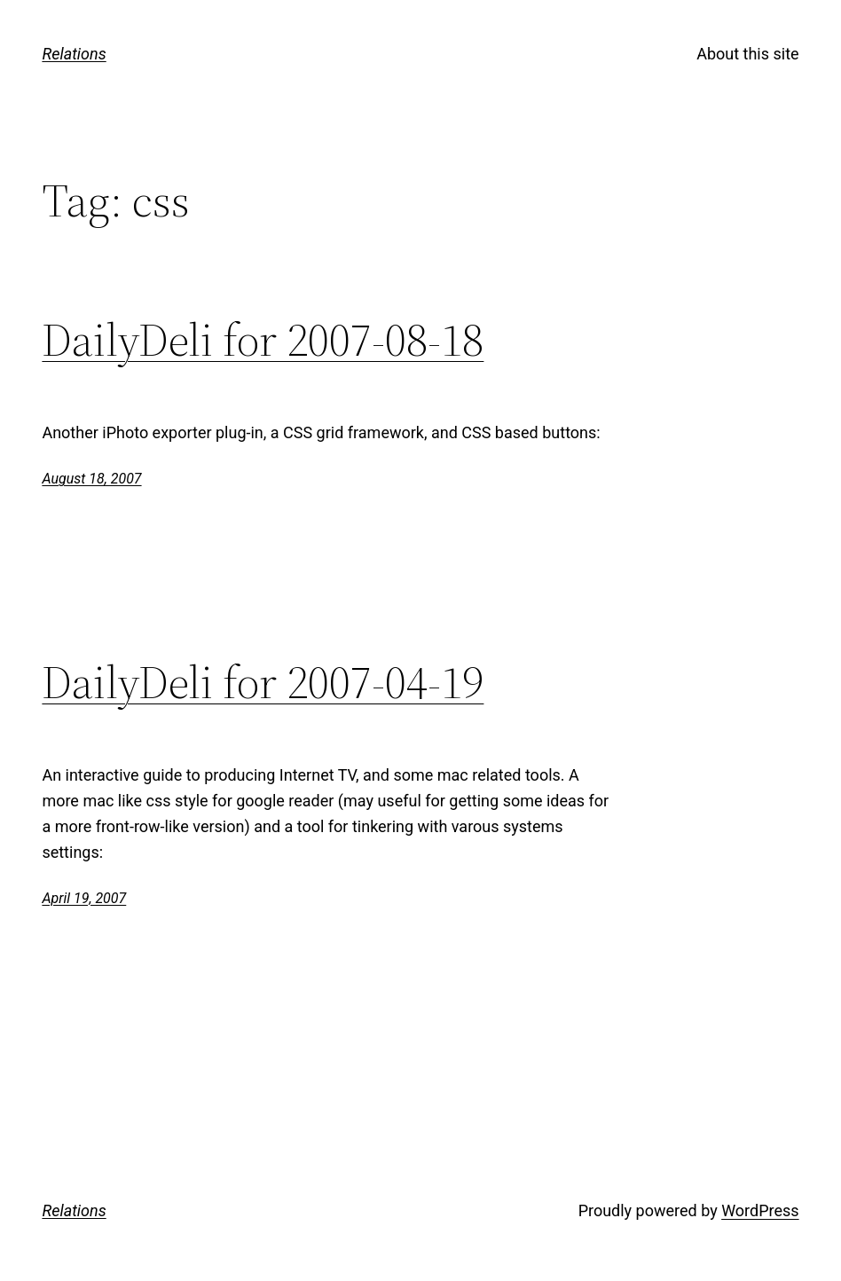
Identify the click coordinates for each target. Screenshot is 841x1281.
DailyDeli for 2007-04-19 (262, 682)
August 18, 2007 (91, 478)
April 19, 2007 (84, 898)
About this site (747, 53)
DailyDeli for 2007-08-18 (262, 339)
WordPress (759, 1210)
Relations (74, 53)
